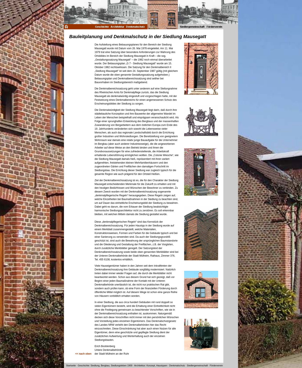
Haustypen (161, 365)
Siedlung (95, 365)
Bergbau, (105, 365)
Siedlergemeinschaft (197, 365)
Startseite (71, 365)
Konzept (150, 365)
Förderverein (216, 365)
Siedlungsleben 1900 (121, 365)
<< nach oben (83, 353)
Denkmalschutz (177, 365)
